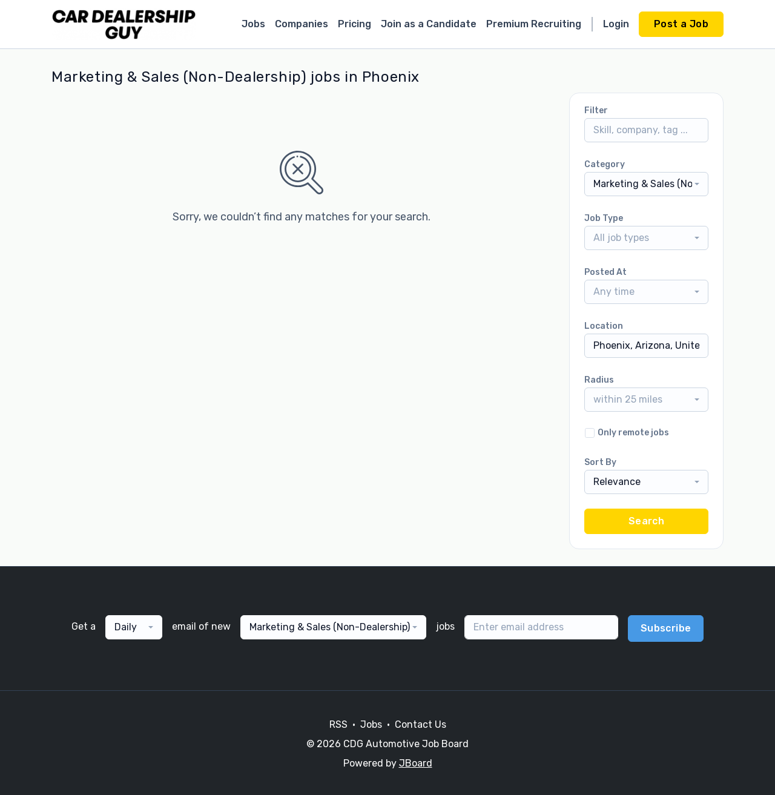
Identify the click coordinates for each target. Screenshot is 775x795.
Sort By (600, 462)
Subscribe (666, 628)
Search (646, 521)
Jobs (253, 24)
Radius (599, 380)
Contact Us (420, 724)
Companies (301, 24)
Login (616, 24)
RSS (338, 724)
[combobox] (646, 184)
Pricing (354, 24)
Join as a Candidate (429, 24)
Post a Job (681, 24)
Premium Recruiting (533, 24)
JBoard (415, 763)
